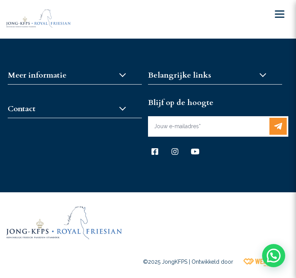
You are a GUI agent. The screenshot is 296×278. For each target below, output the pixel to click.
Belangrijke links (179, 75)
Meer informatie (37, 75)
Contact (21, 108)
